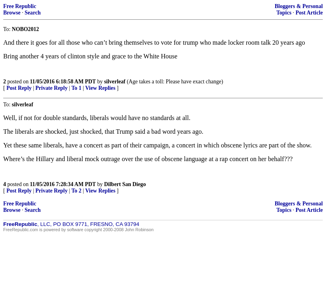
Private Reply (52, 88)
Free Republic (19, 6)
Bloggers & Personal (299, 6)
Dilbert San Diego (125, 184)
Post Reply (18, 88)
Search (33, 13)
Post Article (309, 13)
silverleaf (114, 82)
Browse (12, 13)
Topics (283, 13)
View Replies (100, 88)
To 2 (76, 191)
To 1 (76, 88)
